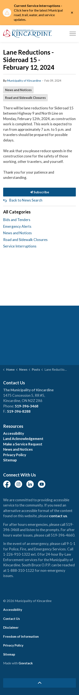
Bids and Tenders (16, 219)
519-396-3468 (26, 406)
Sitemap (10, 460)
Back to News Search (25, 200)
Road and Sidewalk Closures (25, 97)
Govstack (26, 663)
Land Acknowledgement (23, 438)
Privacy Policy (14, 455)
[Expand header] (72, 33)
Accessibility (13, 433)
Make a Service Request (22, 444)
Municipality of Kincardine (24, 80)
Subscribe (39, 192)
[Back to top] (39, 683)
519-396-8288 (19, 411)
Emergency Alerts (17, 226)
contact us (58, 516)
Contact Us (11, 618)
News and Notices (18, 90)
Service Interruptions (19, 246)
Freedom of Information (21, 636)
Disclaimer (11, 627)
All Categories (17, 211)
